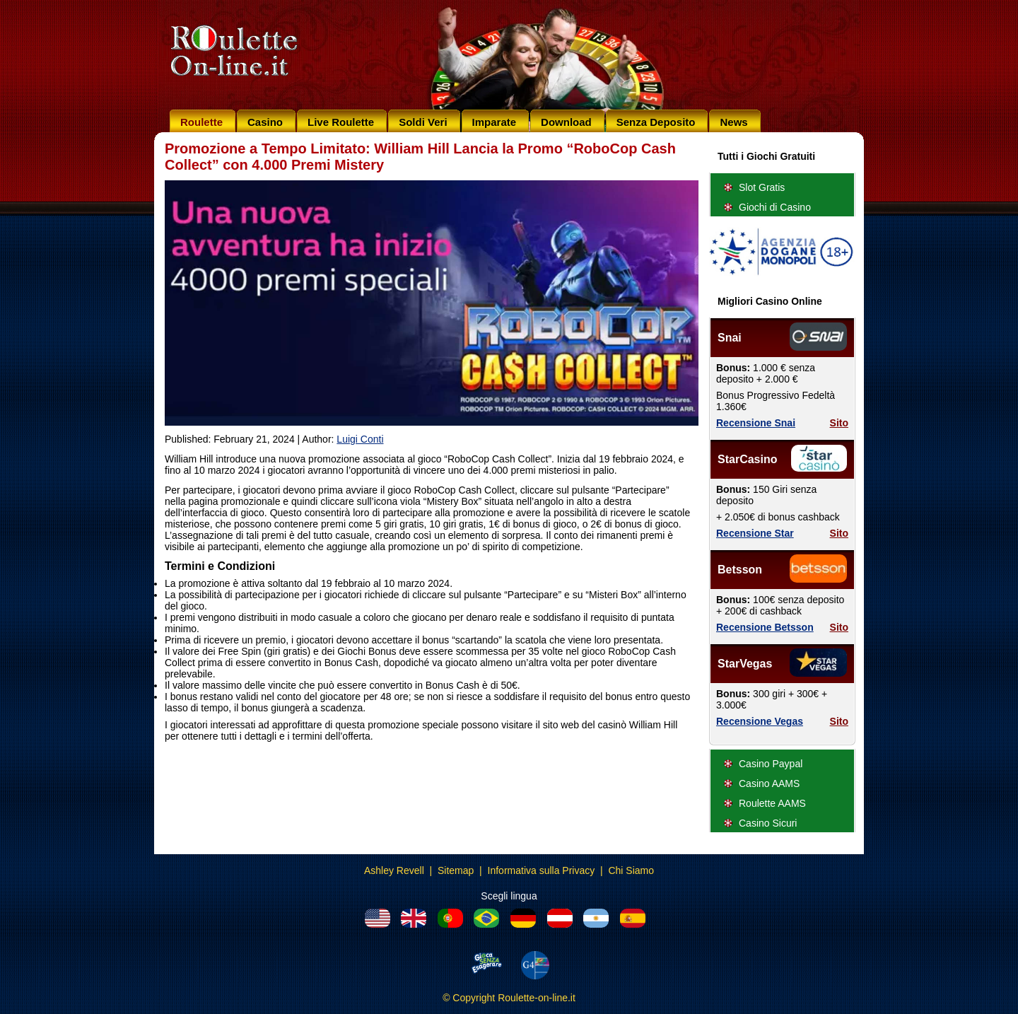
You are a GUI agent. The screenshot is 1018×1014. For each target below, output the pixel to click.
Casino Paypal (770, 763)
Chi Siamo (631, 870)
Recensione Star (755, 533)
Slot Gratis (762, 187)
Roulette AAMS (772, 803)
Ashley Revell (394, 870)
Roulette (201, 122)
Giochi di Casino (775, 207)
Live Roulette (341, 122)
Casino (265, 122)
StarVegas (745, 664)
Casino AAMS (769, 783)
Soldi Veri (423, 122)
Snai (730, 338)
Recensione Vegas (759, 721)
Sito (839, 423)
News (733, 122)
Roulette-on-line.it (536, 997)
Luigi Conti (360, 439)
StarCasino (747, 459)
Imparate (494, 122)
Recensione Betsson (765, 627)
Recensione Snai (755, 423)
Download (566, 122)
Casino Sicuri (768, 823)
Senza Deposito (656, 122)
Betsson (740, 570)
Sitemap (456, 870)
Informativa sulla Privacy (541, 870)
